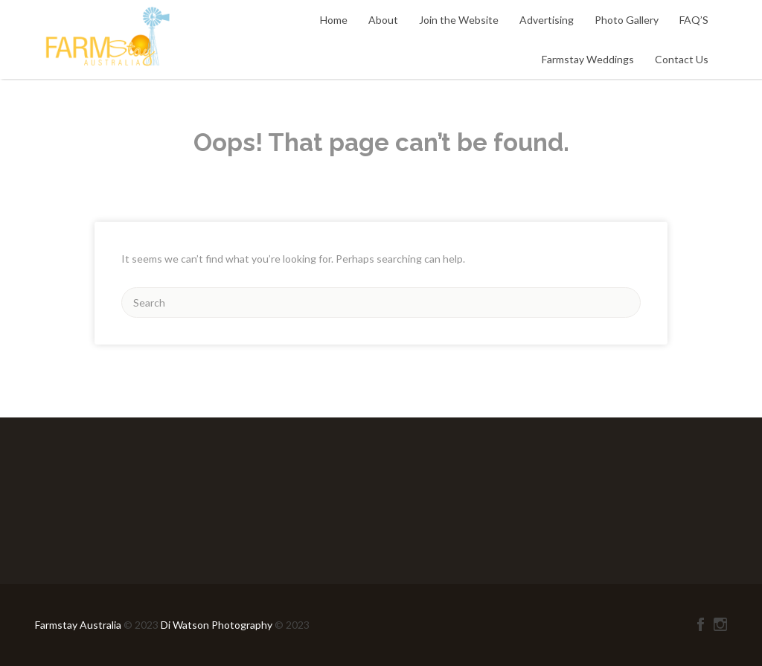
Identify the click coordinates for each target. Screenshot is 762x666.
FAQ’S (693, 19)
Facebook (700, 624)
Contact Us (681, 59)
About (383, 19)
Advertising (546, 19)
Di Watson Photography (216, 624)
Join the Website (459, 19)
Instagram (720, 624)
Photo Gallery (627, 19)
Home (334, 19)
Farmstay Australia (79, 624)
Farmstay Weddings (588, 59)
